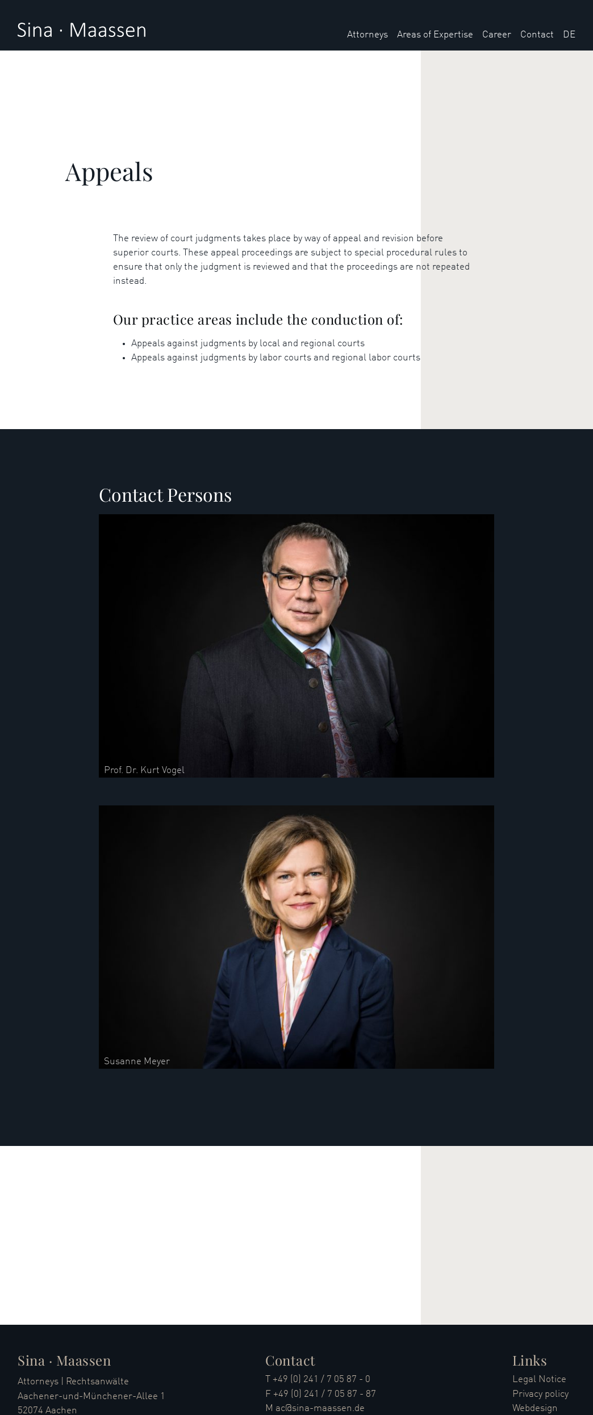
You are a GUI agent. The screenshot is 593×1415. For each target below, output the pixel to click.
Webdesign (535, 1408)
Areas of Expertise (435, 35)
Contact (537, 35)
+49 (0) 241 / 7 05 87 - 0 (321, 1379)
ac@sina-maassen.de (320, 1408)
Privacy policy (540, 1394)
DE (569, 35)
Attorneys (367, 35)
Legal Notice (539, 1379)
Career (496, 35)
